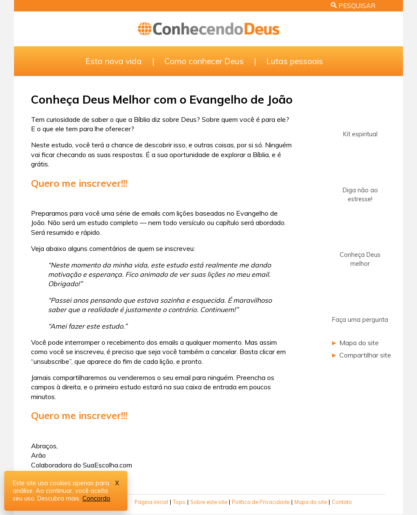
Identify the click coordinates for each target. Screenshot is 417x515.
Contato (342, 501)
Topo (179, 501)
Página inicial (151, 501)
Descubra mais (58, 498)
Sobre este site (208, 501)
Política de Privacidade (261, 501)
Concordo (96, 498)
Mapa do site (359, 342)
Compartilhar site (365, 355)
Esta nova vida (113, 61)
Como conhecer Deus (204, 61)
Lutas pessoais (294, 61)
